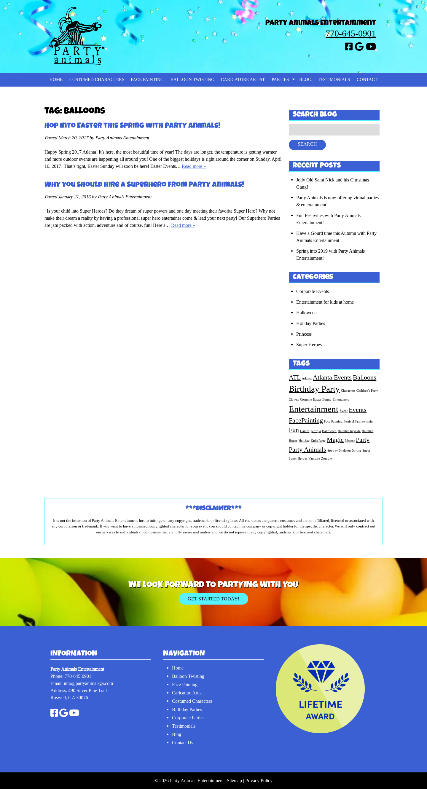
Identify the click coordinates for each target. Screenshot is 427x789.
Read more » (194, 166)
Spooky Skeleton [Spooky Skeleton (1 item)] (339, 450)
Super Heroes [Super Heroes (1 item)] (298, 458)
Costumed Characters (96, 79)
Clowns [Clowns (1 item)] (294, 399)
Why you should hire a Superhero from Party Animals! (144, 185)
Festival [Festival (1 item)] (349, 421)
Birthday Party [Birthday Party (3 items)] (314, 389)
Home (56, 79)
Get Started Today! (213, 599)
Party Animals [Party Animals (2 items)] (307, 449)
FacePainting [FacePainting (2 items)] (306, 420)
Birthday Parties (187, 709)
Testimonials (334, 79)
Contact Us (182, 742)
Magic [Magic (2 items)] (335, 439)
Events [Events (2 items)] (358, 409)
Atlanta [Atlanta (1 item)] (307, 378)
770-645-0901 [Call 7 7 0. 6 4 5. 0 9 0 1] (351, 33)
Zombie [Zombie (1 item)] (326, 458)
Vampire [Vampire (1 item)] (314, 458)
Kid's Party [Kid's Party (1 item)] (318, 441)
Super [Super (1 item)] (366, 450)
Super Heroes (309, 345)
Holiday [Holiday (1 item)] (304, 441)
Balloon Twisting (192, 79)
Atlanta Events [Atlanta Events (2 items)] (332, 377)
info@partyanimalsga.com (88, 683)
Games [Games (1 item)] (304, 431)
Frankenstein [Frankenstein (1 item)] (364, 421)
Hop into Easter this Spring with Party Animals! (132, 126)
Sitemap (234, 780)
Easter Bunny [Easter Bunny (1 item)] (322, 399)
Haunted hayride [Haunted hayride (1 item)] (349, 431)
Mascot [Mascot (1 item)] (350, 441)
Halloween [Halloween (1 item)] (329, 431)
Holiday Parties (310, 323)
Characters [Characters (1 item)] (348, 390)
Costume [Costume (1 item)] (306, 399)
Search (307, 144)
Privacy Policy (259, 780)
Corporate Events (312, 291)
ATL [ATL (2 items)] (295, 377)
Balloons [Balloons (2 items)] (364, 377)
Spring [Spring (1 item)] (356, 450)
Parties (280, 79)
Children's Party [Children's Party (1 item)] (367, 390)
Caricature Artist (243, 79)
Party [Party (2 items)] (362, 439)
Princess (304, 334)
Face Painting (147, 79)
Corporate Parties (188, 718)
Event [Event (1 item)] (344, 411)
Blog (305, 79)
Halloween (306, 312)
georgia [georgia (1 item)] (315, 431)
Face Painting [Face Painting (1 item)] (333, 421)
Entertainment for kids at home (325, 302)
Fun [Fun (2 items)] (294, 429)
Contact (367, 79)
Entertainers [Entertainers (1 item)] (341, 399)
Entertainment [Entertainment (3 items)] (313, 409)
